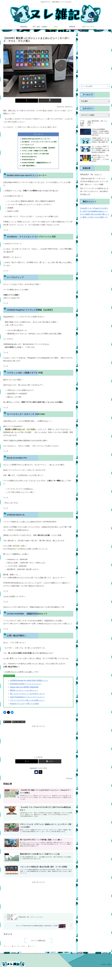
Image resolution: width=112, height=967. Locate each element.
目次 (35, 134)
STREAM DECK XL (28, 159)
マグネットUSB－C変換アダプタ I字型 (34, 150)
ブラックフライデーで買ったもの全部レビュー (27, 700)
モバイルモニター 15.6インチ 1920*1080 (35, 154)
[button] (50, 101)
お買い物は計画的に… (29, 165)
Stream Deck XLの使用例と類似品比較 (24, 687)
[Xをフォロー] (40, 772)
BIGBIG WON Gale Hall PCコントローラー (36, 139)
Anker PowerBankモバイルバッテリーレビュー (27, 697)
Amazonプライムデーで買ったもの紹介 (24, 704)
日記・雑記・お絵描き (18, 721)
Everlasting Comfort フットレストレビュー (25, 684)
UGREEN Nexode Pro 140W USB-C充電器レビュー (29, 680)
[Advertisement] (38, 740)
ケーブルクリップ (28, 145)
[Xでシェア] (26, 101)
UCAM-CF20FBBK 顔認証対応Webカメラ (36, 162)
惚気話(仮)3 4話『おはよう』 (91, 174)
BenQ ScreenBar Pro (29, 156)
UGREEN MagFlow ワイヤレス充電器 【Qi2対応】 (39, 148)
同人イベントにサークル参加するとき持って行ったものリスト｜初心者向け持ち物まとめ (94, 191)
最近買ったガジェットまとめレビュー (24, 690)
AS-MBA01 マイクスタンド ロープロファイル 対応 (39, 142)
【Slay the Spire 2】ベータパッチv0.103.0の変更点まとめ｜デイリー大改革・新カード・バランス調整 (94, 181)
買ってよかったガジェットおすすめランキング (27, 694)
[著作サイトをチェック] (36, 772)
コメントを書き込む (38, 940)
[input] (95, 86)
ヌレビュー (7, 721)
